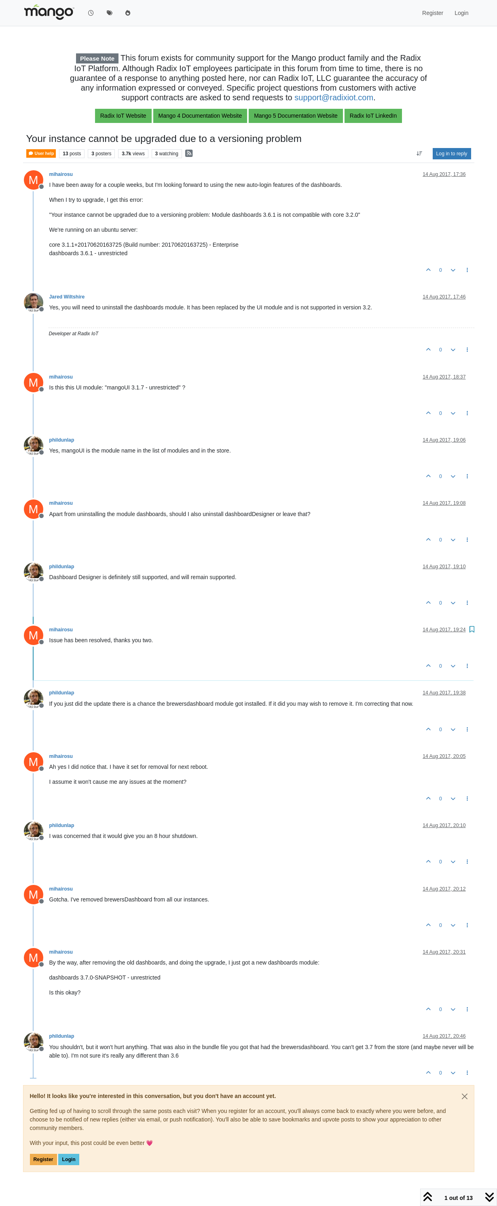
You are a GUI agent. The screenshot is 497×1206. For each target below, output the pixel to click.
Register (43, 1159)
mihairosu (61, 174)
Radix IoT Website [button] (123, 115)
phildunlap (61, 440)
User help (41, 153)
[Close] (464, 1096)
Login (68, 1159)
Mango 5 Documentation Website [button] (296, 115)
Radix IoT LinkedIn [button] (373, 115)
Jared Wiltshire (67, 297)
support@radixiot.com (333, 97)
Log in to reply (451, 154)
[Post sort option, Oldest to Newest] (419, 153)
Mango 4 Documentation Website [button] (200, 115)
